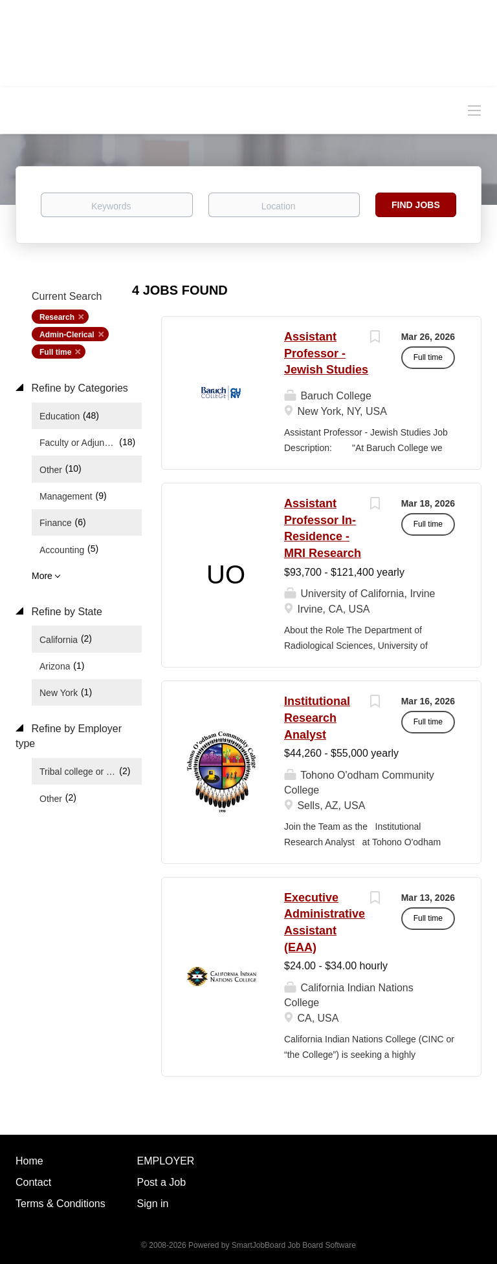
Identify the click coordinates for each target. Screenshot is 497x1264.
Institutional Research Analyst (317, 718)
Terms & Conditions (60, 1203)
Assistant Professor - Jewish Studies (326, 353)
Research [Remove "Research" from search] (56, 317)
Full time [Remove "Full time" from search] (55, 352)
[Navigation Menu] (474, 110)
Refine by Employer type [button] (69, 736)
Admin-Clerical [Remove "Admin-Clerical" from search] (66, 334)
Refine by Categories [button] (78, 388)
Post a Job (161, 1182)
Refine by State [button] (65, 611)
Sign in (153, 1203)
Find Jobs (416, 205)
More (42, 576)
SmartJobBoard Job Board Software (294, 1245)
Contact (33, 1182)
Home (29, 1160)
